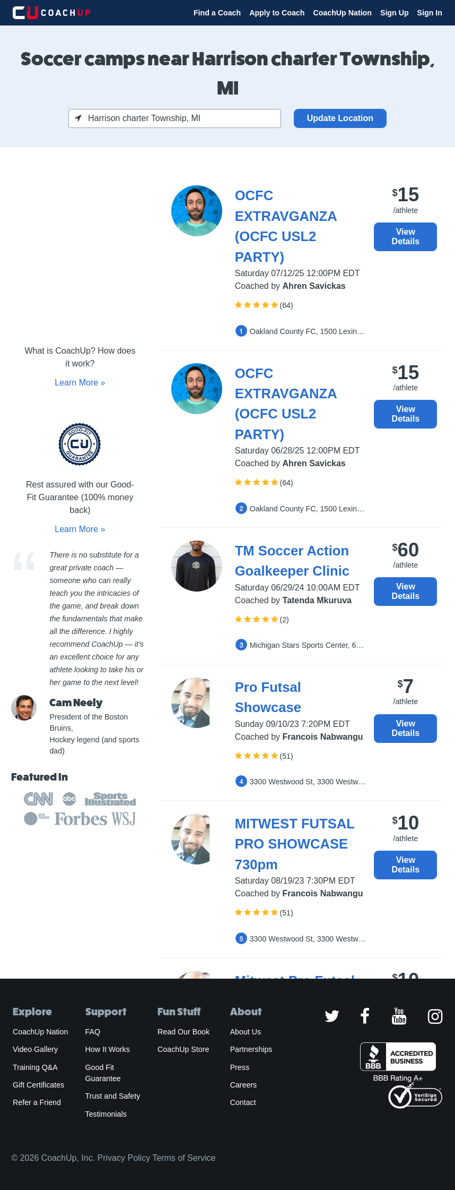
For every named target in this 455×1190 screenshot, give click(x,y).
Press (239, 1067)
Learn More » (80, 382)
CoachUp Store (183, 1049)
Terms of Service (183, 1157)
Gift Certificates (38, 1085)
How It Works (107, 1049)
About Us (245, 1032)
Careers (243, 1085)
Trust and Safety (113, 1096)
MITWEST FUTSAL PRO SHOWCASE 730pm (295, 844)
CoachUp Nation (342, 12)
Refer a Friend (37, 1102)
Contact (243, 1102)
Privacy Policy (124, 1157)
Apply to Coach (276, 12)
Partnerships (251, 1049)
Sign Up (394, 12)
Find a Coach (217, 12)
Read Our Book (183, 1032)
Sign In (429, 12)
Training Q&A (35, 1067)
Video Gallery (35, 1049)
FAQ (92, 1032)
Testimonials (106, 1114)
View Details (405, 236)
